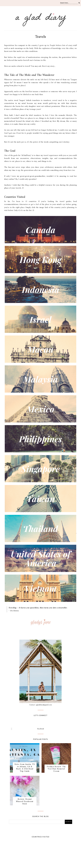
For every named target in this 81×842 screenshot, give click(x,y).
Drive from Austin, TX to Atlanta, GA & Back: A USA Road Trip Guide (25, 768)
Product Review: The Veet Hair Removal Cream (56, 769)
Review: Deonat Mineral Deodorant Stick (24, 801)
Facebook (40, 728)
